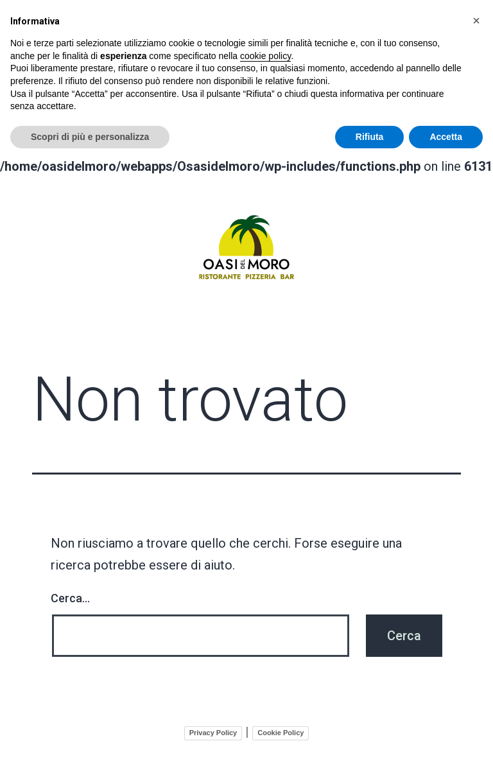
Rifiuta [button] (370, 137)
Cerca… (70, 595)
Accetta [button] (445, 137)
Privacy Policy (213, 730)
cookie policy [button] (265, 56)
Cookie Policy (280, 730)
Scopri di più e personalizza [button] (90, 137)
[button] (476, 20)
